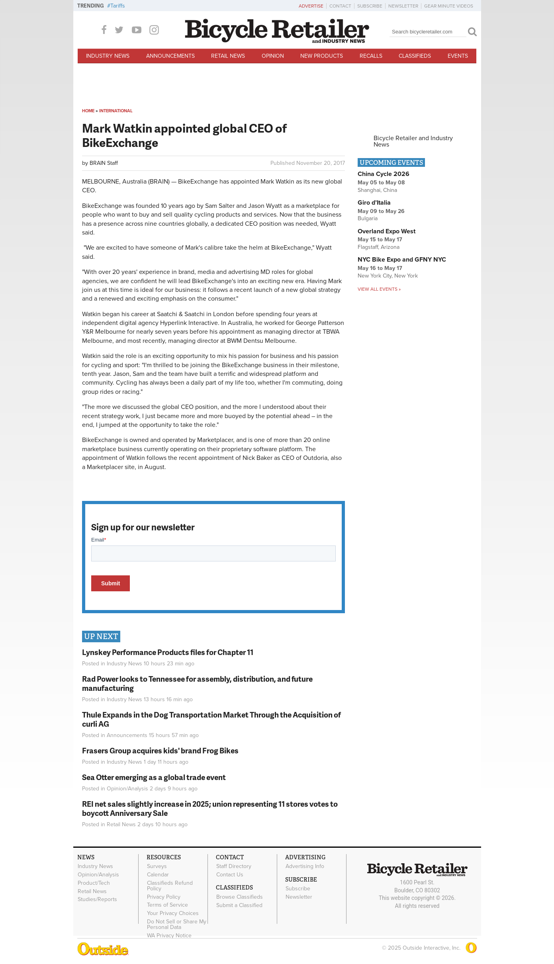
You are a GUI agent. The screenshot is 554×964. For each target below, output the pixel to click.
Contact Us (229, 875)
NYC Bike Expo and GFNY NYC (402, 260)
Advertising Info (305, 866)
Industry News (107, 56)
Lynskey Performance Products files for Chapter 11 (167, 652)
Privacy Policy (163, 897)
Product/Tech (94, 883)
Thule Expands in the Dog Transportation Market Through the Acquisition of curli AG (211, 719)
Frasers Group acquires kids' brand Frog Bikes (160, 750)
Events (458, 56)
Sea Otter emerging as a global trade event (154, 777)
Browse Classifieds (239, 897)
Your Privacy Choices (173, 913)
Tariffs (117, 5)
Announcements (170, 56)
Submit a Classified (239, 905)
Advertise (311, 6)
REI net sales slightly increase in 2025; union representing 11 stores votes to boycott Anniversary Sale (210, 808)
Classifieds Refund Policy (170, 886)
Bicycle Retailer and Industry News (413, 141)
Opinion (273, 56)
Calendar (158, 875)
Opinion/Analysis (127, 788)
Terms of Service (167, 905)
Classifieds (415, 56)
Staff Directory (233, 866)
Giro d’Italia (374, 203)
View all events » (379, 289)
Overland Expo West (386, 231)
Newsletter (403, 6)
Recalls (371, 56)
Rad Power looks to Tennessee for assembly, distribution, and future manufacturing (197, 683)
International (116, 110)
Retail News (228, 56)
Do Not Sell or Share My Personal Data (176, 925)
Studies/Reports (97, 899)
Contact (340, 6)
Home (88, 110)
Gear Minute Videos (448, 6)
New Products (321, 56)
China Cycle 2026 (383, 174)
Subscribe (369, 6)
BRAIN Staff (104, 163)
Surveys (157, 866)
